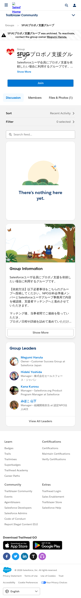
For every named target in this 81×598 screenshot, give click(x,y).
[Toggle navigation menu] (73, 15)
